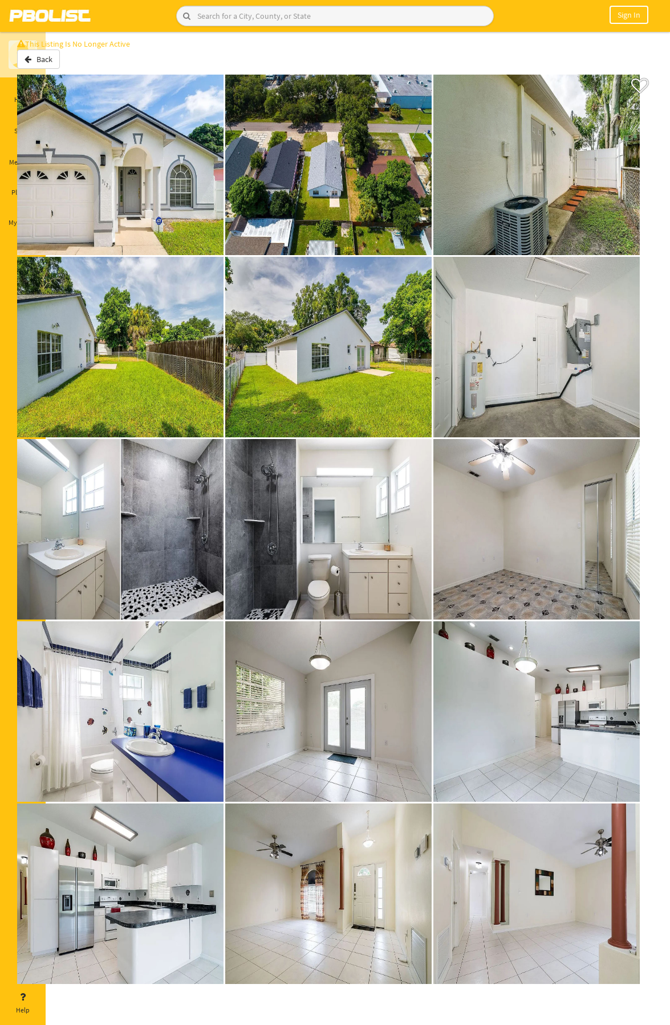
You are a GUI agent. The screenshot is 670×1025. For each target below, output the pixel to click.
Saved (23, 124)
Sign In (629, 15)
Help (23, 1003)
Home (23, 93)
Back (76, 64)
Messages (23, 155)
